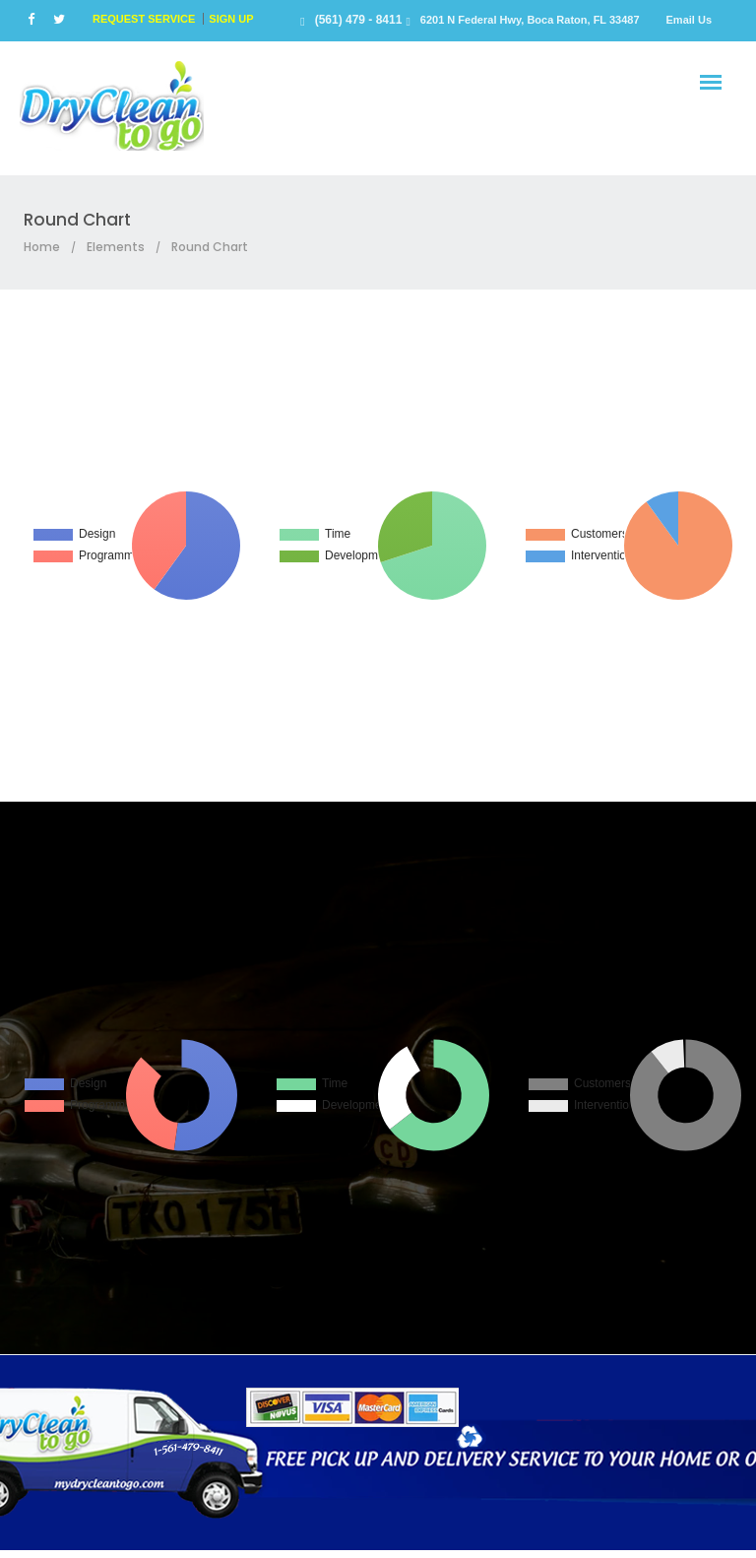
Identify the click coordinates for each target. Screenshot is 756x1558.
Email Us (689, 20)
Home (42, 246)
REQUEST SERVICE (144, 19)
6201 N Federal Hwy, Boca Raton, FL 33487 (530, 20)
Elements (116, 246)
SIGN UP (231, 19)
